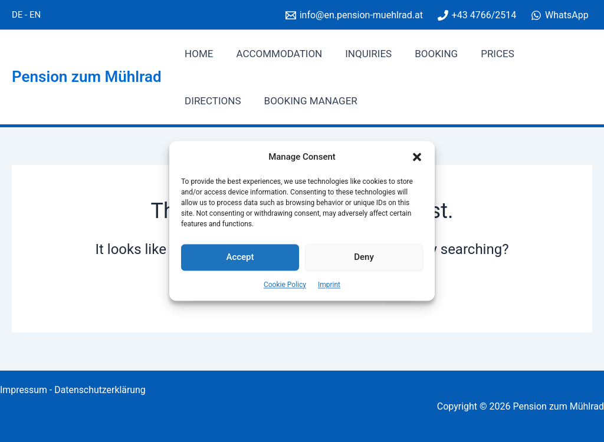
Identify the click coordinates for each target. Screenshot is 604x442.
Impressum (24, 389)
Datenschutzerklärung (101, 389)
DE (17, 14)
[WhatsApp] (559, 15)
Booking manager (230, 101)
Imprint (329, 285)
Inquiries (361, 54)
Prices (484, 54)
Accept (240, 257)
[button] (417, 157)
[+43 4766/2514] (477, 15)
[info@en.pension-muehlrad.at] (353, 15)
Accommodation (275, 54)
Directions (549, 54)
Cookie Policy (285, 285)
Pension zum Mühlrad (87, 76)
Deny (364, 257)
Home (197, 54)
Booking (426, 54)
